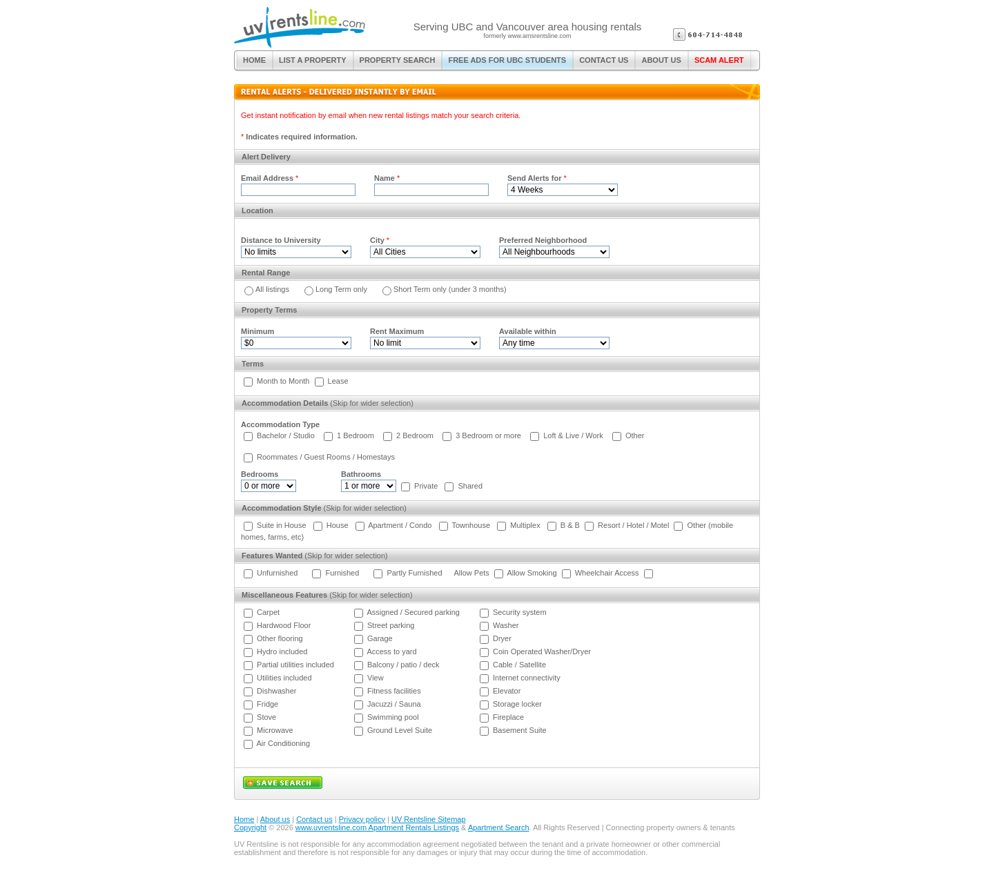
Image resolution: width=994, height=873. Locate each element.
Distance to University (281, 240)
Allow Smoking (531, 573)
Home (244, 819)
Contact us (314, 819)
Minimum (257, 331)
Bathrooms (361, 474)
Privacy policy (362, 819)
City (377, 240)
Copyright (250, 827)
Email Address (267, 178)
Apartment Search (498, 827)
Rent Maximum (397, 331)
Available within (527, 331)
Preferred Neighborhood (543, 240)
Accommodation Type (280, 424)
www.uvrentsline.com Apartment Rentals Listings (377, 827)
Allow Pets (471, 573)
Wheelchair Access (607, 573)
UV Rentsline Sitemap (428, 819)
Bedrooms (259, 474)
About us (275, 819)
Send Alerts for (534, 178)
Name (384, 178)
